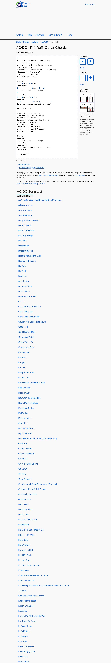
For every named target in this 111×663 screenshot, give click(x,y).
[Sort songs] (25, 196)
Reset (82, 68)
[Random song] (90, 4)
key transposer (80, 175)
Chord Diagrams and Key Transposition (31, 167)
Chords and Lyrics (24, 164)
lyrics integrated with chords (48, 175)
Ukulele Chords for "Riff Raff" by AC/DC (29, 184)
